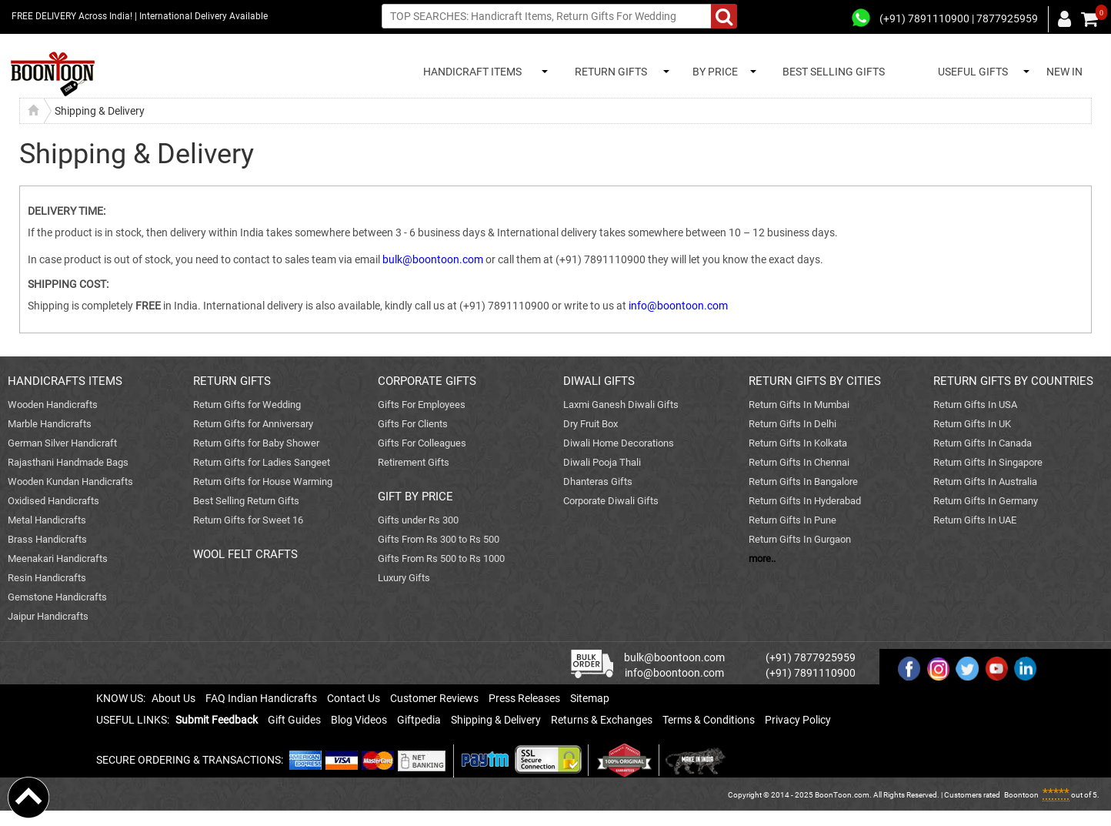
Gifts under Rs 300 (418, 520)
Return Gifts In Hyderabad (805, 501)
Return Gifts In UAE (974, 520)
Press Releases (524, 698)
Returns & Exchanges (601, 720)
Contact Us (353, 698)
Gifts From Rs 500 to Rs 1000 (441, 558)
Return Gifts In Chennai (799, 462)
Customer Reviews (434, 698)
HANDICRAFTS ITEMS (65, 381)
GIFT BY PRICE (415, 496)
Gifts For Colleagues (422, 443)
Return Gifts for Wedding (247, 404)
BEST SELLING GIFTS (833, 71)
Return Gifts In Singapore (988, 462)
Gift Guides (294, 720)
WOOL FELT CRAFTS (245, 554)
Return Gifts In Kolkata (798, 443)
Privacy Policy (798, 720)
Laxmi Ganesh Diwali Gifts (621, 404)
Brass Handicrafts (47, 539)
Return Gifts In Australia (985, 481)
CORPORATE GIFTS (427, 381)
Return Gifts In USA (975, 404)
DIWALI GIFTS (599, 381)
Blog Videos (359, 720)
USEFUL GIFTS (970, 71)
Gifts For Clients (413, 424)
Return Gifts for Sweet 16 (248, 520)
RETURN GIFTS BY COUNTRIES (1013, 381)
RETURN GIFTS (608, 71)
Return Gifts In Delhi (792, 424)
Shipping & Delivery (496, 720)
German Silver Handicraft (62, 443)
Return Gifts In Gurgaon (800, 539)
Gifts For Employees (421, 404)
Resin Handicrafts (47, 578)
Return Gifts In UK (972, 424)
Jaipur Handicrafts (48, 616)
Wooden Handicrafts (53, 404)
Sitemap (589, 698)
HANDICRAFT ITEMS (470, 71)
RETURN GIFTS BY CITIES (815, 381)
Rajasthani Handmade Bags (68, 462)
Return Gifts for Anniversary (253, 424)
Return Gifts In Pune (792, 520)
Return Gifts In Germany (985, 501)
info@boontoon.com (678, 305)
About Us (173, 698)
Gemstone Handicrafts (57, 597)
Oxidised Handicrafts (53, 501)
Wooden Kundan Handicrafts (70, 481)
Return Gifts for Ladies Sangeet (261, 462)
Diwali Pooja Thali (602, 462)
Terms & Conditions (708, 720)
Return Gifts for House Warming (262, 481)
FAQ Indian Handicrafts (261, 698)
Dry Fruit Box (590, 424)
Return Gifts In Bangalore (803, 481)
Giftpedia (419, 720)
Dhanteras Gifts (597, 481)
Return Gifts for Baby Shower (256, 443)
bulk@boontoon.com (432, 259)
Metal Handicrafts (47, 520)
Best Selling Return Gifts (246, 501)
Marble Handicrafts (50, 424)
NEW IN (1064, 71)
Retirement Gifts (413, 462)
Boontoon (1021, 795)
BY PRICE (713, 71)
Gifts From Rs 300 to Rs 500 (438, 539)
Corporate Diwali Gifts (611, 501)
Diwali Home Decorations (618, 443)
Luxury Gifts (404, 578)
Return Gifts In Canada (982, 443)
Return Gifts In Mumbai (799, 404)
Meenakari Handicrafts (58, 558)
